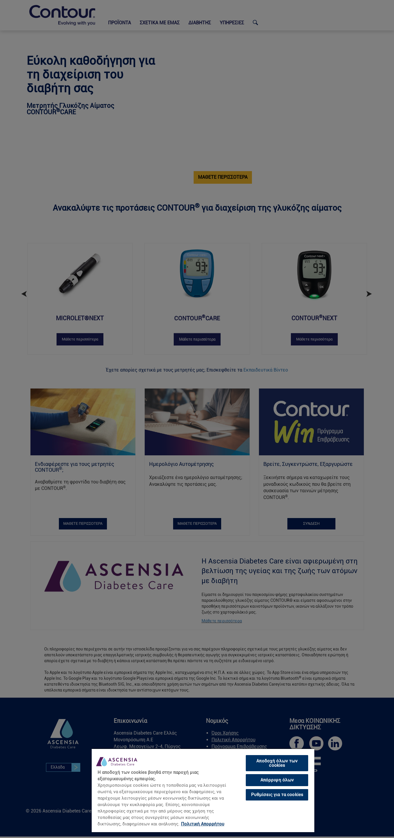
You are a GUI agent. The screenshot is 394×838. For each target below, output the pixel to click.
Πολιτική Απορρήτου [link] (202, 824)
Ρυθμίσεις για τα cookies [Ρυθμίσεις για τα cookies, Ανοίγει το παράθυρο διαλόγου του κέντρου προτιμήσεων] (277, 794)
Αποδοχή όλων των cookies (277, 763)
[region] (203, 790)
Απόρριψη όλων (277, 780)
